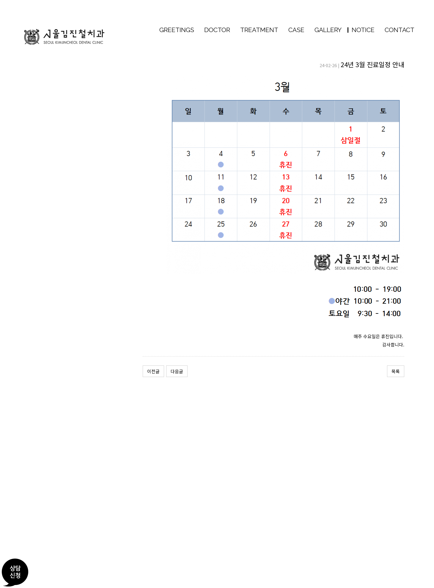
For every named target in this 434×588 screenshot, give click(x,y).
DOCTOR (217, 30)
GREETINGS (176, 30)
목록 (395, 371)
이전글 (153, 371)
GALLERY (328, 30)
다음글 (177, 371)
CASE (296, 30)
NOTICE (361, 30)
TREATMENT (259, 30)
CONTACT (399, 30)
